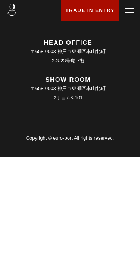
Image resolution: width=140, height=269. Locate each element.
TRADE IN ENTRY (90, 10)
